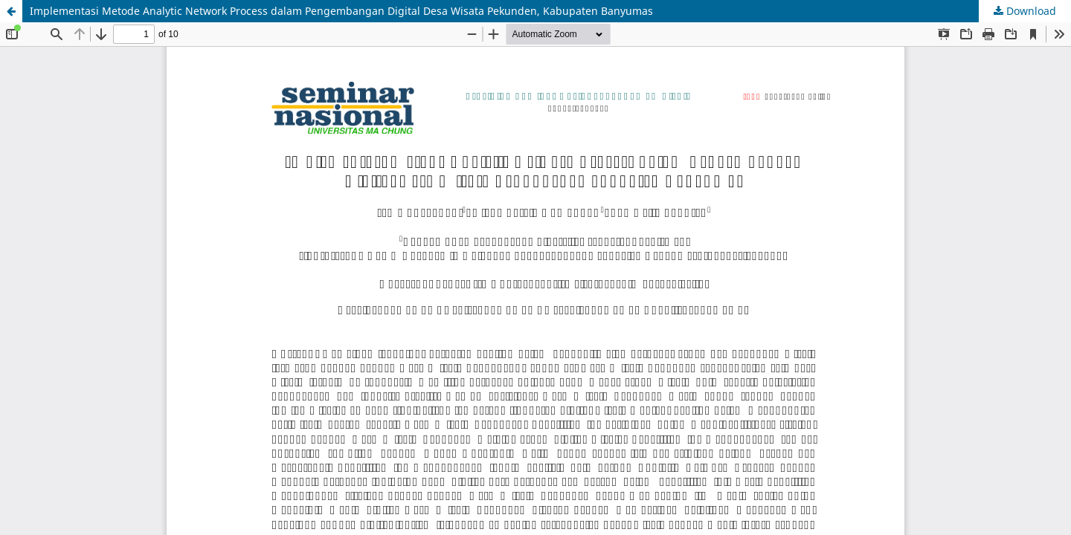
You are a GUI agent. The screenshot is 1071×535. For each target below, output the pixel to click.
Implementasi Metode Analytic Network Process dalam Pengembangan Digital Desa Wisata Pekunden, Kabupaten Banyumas (341, 11)
